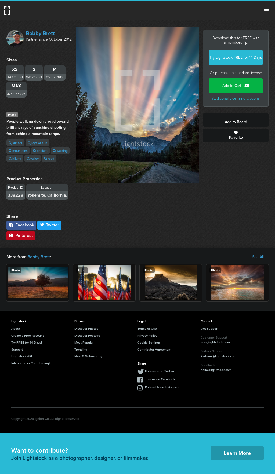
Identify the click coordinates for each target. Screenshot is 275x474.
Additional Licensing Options (236, 98)
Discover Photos (86, 328)
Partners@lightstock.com (218, 356)
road (49, 158)
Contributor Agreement (154, 349)
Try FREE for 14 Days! (26, 342)
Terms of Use (147, 328)
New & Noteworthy (88, 356)
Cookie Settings (149, 342)
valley (33, 158)
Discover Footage (87, 335)
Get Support (209, 328)
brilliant (40, 150)
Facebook (21, 225)
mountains (18, 150)
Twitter (49, 225)
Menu (266, 10)
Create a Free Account (27, 335)
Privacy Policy (147, 335)
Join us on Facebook (160, 379)
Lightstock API (21, 356)
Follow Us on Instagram (162, 387)
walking (60, 150)
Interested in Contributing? (30, 363)
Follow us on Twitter (159, 371)
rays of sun (37, 143)
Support (17, 349)
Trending (80, 349)
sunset (15, 143)
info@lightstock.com (215, 342)
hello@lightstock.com (216, 370)
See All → (260, 257)
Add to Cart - (235, 86)
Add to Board (235, 119)
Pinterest (21, 235)
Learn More (237, 453)
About (15, 328)
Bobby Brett (40, 33)
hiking (15, 158)
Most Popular (83, 342)
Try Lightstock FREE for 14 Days (235, 57)
